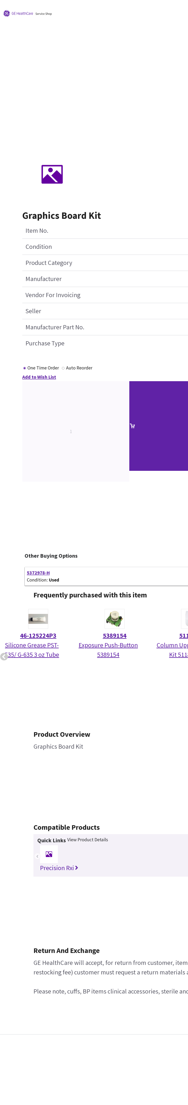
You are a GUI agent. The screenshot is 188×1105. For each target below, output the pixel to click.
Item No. (36, 231)
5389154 (115, 636)
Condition (38, 247)
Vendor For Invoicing (52, 295)
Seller (33, 311)
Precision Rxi (59, 868)
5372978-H (38, 573)
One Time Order (43, 368)
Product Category (48, 263)
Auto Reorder (79, 368)
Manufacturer (43, 279)
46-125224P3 (38, 636)
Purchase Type (44, 343)
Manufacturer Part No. (54, 327)
